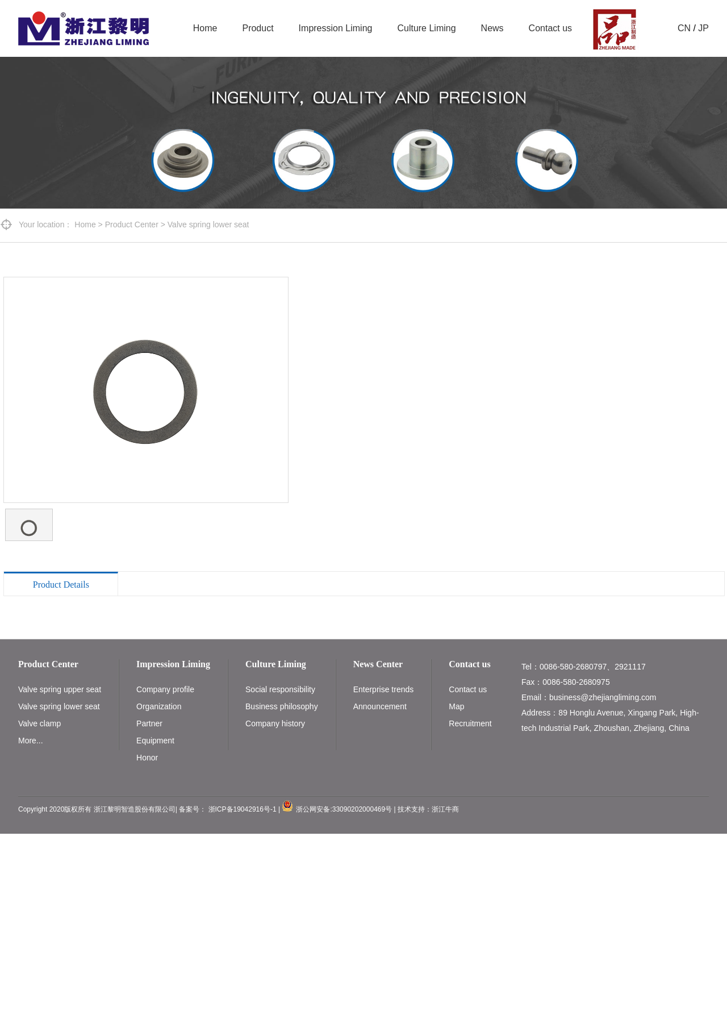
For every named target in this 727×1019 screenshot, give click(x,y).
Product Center (131, 224)
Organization (158, 706)
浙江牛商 (445, 809)
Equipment (155, 740)
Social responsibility (280, 689)
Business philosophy (281, 706)
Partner (149, 723)
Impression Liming (336, 28)
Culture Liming (426, 28)
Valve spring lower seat (208, 224)
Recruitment (470, 723)
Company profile (165, 689)
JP (703, 28)
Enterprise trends (383, 689)
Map (456, 706)
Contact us (550, 28)
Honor (147, 757)
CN (684, 28)
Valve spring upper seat (59, 689)
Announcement (380, 706)
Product (257, 28)
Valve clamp (39, 723)
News (492, 28)
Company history (275, 723)
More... (30, 740)
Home (205, 28)
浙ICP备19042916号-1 (242, 809)
